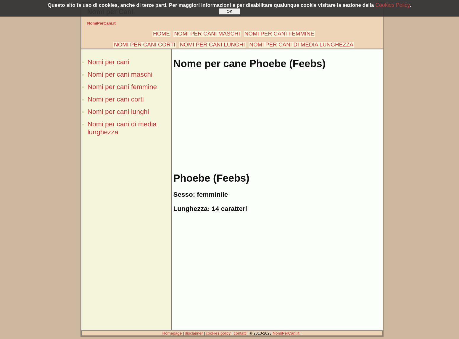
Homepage (172, 333)
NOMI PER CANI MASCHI (207, 33)
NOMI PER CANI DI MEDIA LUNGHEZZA (301, 44)
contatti (240, 333)
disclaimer (194, 333)
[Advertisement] (126, 240)
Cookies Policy (392, 5)
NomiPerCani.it (101, 23)
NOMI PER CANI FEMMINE (279, 33)
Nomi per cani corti (116, 99)
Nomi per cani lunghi (118, 111)
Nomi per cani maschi (120, 74)
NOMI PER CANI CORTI (144, 44)
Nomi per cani (108, 62)
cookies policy (218, 333)
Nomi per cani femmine (122, 87)
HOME (161, 33)
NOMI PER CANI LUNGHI (212, 44)
